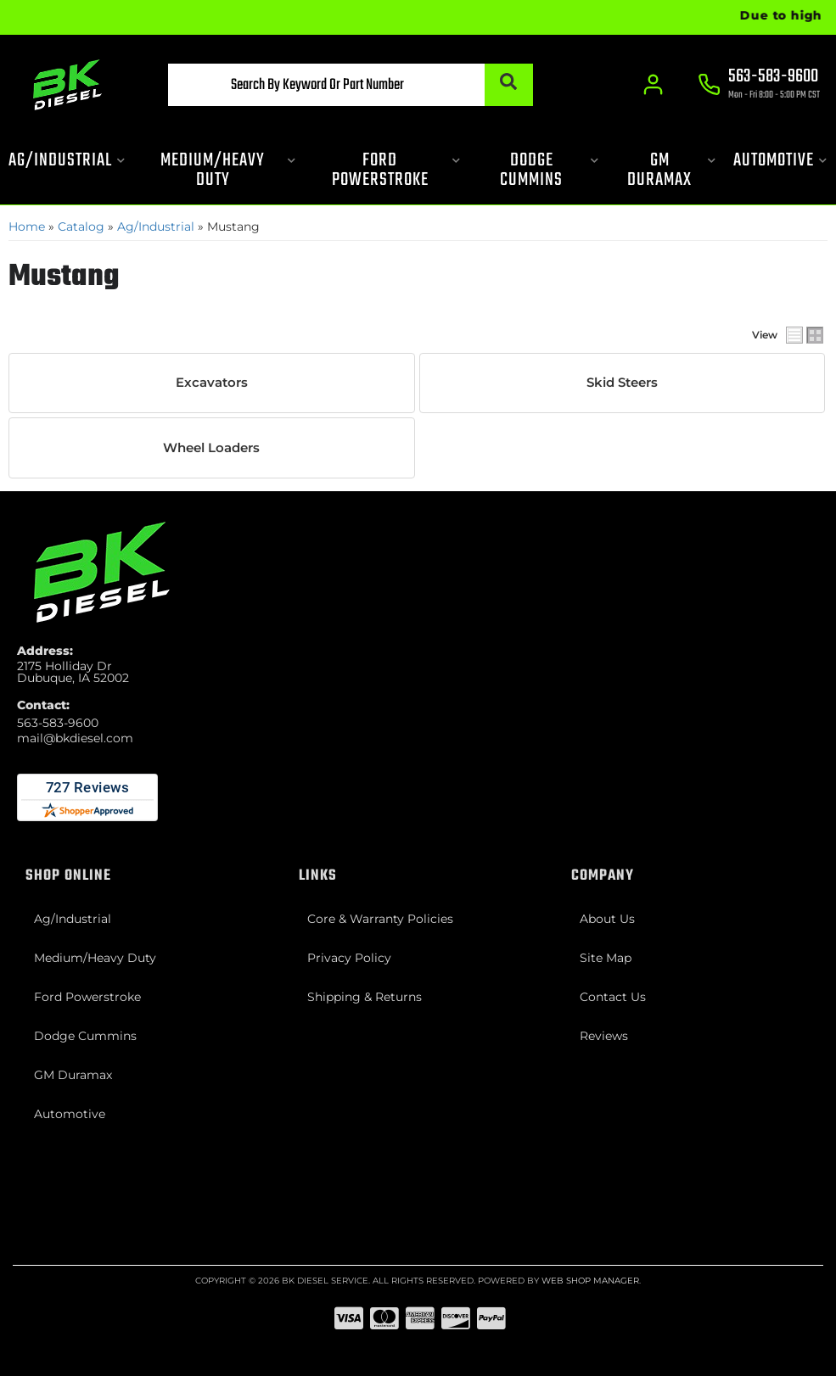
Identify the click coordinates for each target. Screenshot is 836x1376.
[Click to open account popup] (653, 84)
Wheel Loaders (211, 448)
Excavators (212, 382)
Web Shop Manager (590, 1280)
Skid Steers (622, 382)
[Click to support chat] (759, 86)
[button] (350, 85)
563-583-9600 (57, 722)
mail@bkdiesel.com (75, 738)
